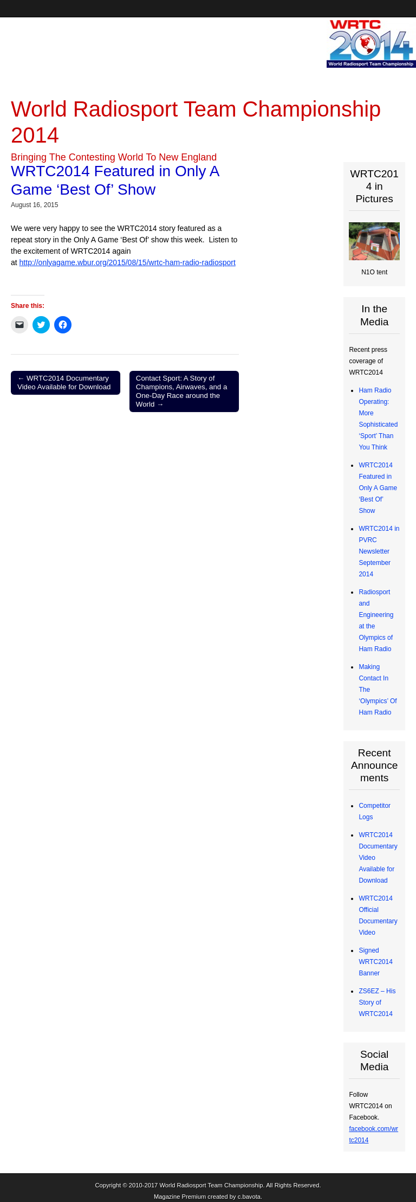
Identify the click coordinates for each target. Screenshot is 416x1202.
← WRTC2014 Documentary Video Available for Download (64, 382)
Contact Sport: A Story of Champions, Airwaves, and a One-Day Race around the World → (181, 391)
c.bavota (249, 1196)
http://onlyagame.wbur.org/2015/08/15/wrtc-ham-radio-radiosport (128, 262)
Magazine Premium (180, 1196)
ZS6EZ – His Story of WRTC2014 (377, 1002)
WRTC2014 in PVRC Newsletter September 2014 (379, 551)
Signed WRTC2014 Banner (375, 962)
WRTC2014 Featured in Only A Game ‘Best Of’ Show (378, 488)
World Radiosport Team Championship (211, 1185)
